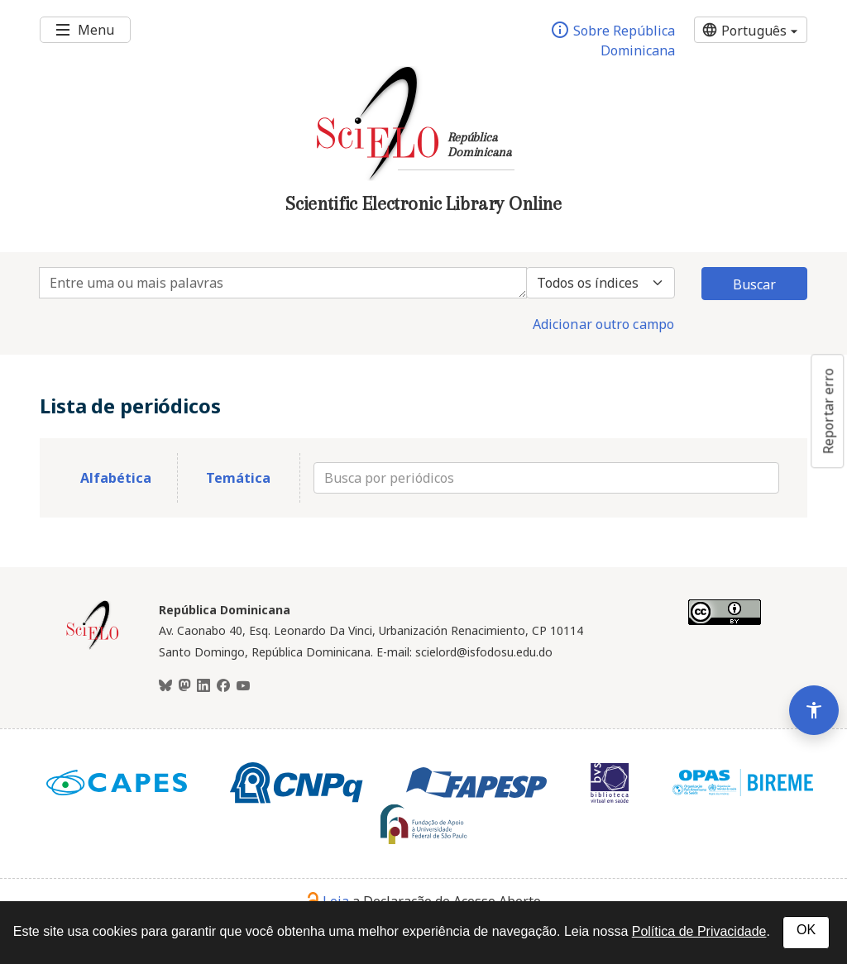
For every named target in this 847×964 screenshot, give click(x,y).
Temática (238, 478)
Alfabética (115, 478)
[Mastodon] (184, 686)
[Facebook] (223, 686)
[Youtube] (243, 686)
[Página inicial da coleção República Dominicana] (92, 647)
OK (806, 930)
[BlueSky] (165, 686)
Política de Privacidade (699, 931)
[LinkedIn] (203, 686)
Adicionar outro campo (603, 324)
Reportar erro (828, 411)
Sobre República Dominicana (612, 40)
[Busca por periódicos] (546, 478)
